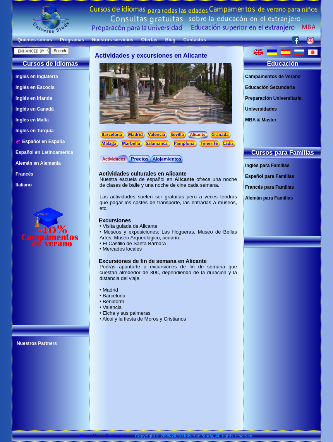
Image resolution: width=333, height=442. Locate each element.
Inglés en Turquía (34, 130)
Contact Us (116, 435)
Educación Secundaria (270, 87)
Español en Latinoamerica (44, 152)
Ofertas (149, 40)
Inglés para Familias (267, 165)
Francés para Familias (269, 187)
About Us (88, 435)
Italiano (23, 185)
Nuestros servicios (112, 40)
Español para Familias (269, 176)
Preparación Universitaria (273, 98)
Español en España (40, 142)
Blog (170, 40)
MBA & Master (260, 120)
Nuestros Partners (37, 343)
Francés (24, 174)
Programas (72, 40)
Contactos (194, 40)
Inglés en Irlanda (33, 98)
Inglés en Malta (32, 120)
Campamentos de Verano (272, 76)
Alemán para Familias (269, 198)
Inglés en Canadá (34, 109)
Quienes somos (34, 40)
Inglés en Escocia (35, 87)
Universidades (261, 109)
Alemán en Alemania (38, 163)
